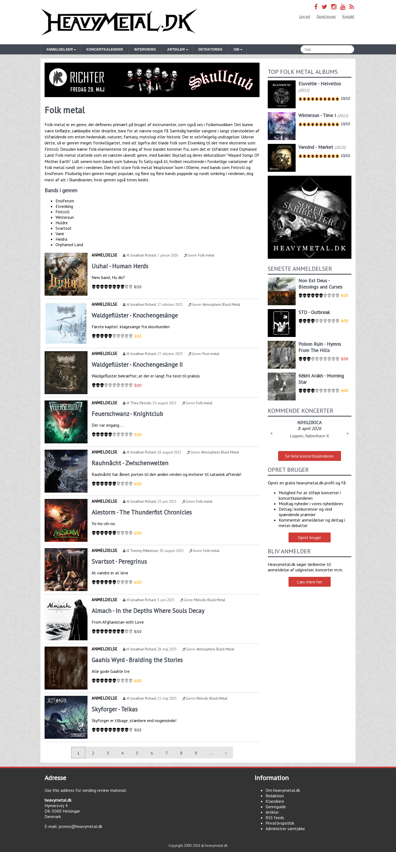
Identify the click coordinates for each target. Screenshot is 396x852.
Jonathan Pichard (143, 255)
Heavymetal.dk (119, 22)
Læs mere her (309, 582)
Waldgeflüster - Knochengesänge (135, 315)
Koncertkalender (104, 49)
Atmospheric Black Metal (221, 304)
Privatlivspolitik (280, 823)
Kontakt (348, 16)
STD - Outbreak (314, 312)
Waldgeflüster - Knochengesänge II (137, 364)
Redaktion (275, 795)
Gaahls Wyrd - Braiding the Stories (137, 660)
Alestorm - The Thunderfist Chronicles (142, 512)
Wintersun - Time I (317, 115)
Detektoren (210, 49)
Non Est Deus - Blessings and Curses (320, 283)
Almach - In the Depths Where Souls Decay (148, 611)
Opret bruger (326, 16)
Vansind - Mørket (315, 147)
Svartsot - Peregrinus (119, 561)
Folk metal (206, 255)
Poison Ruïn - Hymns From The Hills (319, 347)
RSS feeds (275, 817)
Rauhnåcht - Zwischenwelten (130, 463)
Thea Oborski (140, 403)
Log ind (304, 16)
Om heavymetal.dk (283, 790)
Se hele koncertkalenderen (309, 456)
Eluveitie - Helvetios (319, 83)
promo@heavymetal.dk (80, 826)
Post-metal (210, 353)
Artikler (272, 812)
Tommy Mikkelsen (144, 550)
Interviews (145, 49)
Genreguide (276, 806)
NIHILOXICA (309, 422)
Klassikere (275, 801)
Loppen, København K (309, 435)
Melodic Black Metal (209, 600)
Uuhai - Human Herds (120, 266)
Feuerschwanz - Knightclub (127, 414)
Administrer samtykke (285, 828)
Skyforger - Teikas (115, 709)
